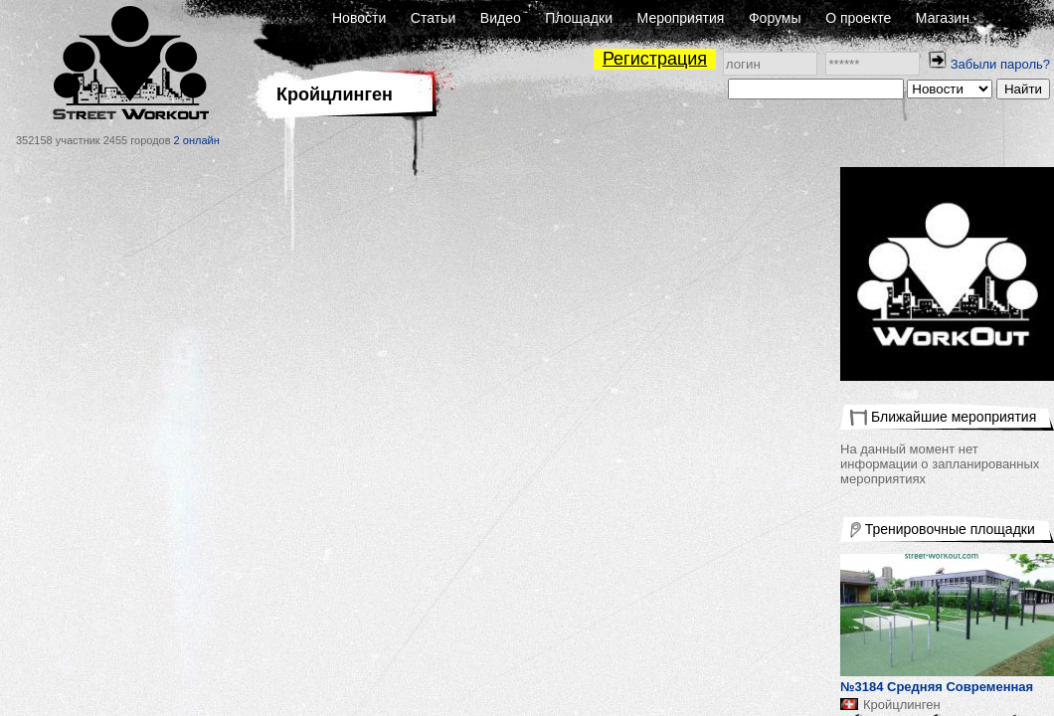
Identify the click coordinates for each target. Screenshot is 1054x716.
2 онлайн (197, 140)
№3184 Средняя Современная (936, 686)
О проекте (858, 18)
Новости (359, 18)
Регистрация (655, 59)
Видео (500, 18)
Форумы (775, 18)
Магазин (942, 18)
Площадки (579, 18)
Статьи (433, 18)
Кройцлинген (902, 704)
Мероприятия (681, 18)
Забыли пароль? (1000, 64)
